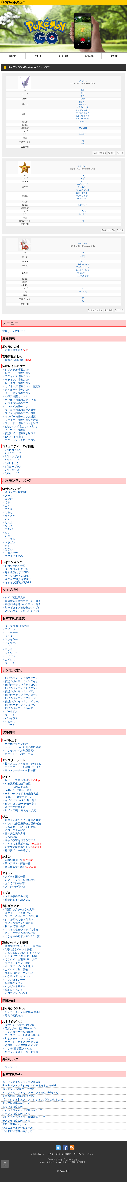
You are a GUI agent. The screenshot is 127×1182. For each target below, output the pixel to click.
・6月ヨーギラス (12, 466)
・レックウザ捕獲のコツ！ (17, 383)
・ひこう (7, 525)
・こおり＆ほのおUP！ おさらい (21, 952)
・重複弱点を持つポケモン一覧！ (21, 604)
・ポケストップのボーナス (17, 754)
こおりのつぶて (82, 264)
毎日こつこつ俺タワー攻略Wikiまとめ (24, 1117)
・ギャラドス (10, 711)
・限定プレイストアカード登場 (20, 1052)
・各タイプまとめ (12, 556)
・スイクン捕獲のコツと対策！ (20, 413)
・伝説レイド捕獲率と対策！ (19, 433)
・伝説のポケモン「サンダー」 (20, 694)
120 (82, 175)
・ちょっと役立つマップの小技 (20, 929)
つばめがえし (83, 273)
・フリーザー (10, 632)
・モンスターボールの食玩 (17, 1031)
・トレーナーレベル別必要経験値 (21, 747)
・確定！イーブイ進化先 (16, 912)
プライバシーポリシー (84, 1154)
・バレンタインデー (13, 979)
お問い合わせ (38, 1154)
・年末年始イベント (13, 983)
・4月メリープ (10, 460)
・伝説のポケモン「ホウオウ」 (20, 678)
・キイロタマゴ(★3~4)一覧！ (19, 800)
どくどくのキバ (82, 110)
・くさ (6, 502)
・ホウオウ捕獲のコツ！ (16, 403)
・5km (83, 211)
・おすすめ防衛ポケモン (16, 847)
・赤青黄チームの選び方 (16, 850)
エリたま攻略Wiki (12, 1106)
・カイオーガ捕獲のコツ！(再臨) (21, 386)
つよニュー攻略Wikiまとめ (17, 1127)
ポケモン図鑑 (63, 56)
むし (83, 93)
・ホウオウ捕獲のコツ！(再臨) (19, 399)
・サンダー (8, 636)
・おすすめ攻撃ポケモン (16, 843)
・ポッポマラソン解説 (15, 743)
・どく (6, 519)
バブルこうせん (82, 196)
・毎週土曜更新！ (12, 350)
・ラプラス (8, 649)
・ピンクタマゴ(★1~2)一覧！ (19, 803)
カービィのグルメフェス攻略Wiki (21, 1082)
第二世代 (83, 292)
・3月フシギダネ (12, 456)
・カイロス (8, 659)
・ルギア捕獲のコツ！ (15, 396)
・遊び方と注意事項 (13, 807)
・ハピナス (8, 721)
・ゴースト (8, 539)
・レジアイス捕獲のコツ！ (17, 373)
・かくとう (8, 515)
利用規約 (66, 1154)
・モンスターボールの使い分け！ (21, 767)
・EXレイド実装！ (13, 436)
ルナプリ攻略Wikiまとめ (16, 1113)
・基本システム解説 (13, 830)
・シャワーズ (10, 653)
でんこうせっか (82, 190)
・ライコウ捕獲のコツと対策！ (20, 409)
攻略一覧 (38, 56)
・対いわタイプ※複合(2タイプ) (20, 611)
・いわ (6, 535)
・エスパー (8, 529)
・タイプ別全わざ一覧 (15, 569)
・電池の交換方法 (12, 1015)
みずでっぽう (83, 184)
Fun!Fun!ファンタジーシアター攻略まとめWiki (29, 1085)
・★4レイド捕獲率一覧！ (17, 790)
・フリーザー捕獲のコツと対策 (20, 423)
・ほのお (7, 499)
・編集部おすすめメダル (16, 899)
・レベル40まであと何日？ (17, 919)
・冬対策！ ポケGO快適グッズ (20, 1045)
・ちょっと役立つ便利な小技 (19, 933)
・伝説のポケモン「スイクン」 (20, 688)
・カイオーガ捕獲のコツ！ (17, 389)
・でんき (7, 509)
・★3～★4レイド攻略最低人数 (20, 793)
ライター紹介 (53, 1154)
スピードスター (82, 193)
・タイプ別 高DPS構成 (15, 626)
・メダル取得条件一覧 (15, 896)
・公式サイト (10, 1067)
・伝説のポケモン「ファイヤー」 (21, 701)
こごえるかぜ (83, 276)
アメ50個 (83, 128)
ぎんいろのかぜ (82, 118)
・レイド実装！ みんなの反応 (19, 810)
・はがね (7, 549)
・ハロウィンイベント (15, 993)
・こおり (7, 512)
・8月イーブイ (10, 473)
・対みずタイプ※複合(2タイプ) (20, 607)
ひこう (83, 258)
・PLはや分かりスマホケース (19, 1038)
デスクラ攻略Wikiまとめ (16, 1120)
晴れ (83, 143)
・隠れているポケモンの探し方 (20, 916)
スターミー (83, 205)
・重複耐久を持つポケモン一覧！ (21, 601)
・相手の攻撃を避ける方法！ (19, 840)
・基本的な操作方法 (13, 833)
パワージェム (83, 198)
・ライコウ (8, 629)
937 (82, 181)
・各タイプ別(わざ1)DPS (16, 579)
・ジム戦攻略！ (11, 837)
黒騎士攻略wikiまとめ (14, 1124)
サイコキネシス (82, 113)
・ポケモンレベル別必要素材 (19, 750)
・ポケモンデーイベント (16, 976)
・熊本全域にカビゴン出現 (17, 973)
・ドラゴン (8, 542)
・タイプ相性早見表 (13, 597)
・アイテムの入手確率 (15, 786)
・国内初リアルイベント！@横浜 (21, 946)
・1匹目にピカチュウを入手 (18, 909)
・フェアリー (10, 552)
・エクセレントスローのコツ (19, 440)
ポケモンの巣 (89, 56)
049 (82, 90)
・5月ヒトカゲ (10, 463)
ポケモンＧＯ (95, 310)
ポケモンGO (99, 153)
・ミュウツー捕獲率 (13, 430)
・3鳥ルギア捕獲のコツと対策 (19, 426)
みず (83, 178)
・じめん (7, 522)
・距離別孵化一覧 (12, 860)
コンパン (83, 122)
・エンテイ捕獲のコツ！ (16, 406)
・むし (6, 532)
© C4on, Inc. (63, 1171)
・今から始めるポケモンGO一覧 (21, 936)
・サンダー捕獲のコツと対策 (19, 416)
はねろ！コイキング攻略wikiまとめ (22, 1110)
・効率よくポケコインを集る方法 (21, 820)
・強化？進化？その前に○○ (18, 923)
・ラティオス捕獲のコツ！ (17, 376)
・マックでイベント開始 (16, 963)
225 (82, 253)
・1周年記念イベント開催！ (18, 949)
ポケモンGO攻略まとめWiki (18, 1089)
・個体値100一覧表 (13, 866)
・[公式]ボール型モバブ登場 (18, 1025)
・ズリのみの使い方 (13, 886)
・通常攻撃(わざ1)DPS (15, 572)
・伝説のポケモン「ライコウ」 (20, 684)
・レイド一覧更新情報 (15, 780)
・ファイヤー (10, 639)
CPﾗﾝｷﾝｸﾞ (114, 56)
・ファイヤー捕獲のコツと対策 (20, 420)
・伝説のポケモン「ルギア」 (19, 691)
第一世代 (83, 134)
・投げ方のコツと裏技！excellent (21, 763)
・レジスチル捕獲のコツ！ (17, 369)
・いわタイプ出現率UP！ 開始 (19, 956)
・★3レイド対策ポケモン (17, 797)
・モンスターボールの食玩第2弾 (21, 1035)
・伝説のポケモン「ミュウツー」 (21, 704)
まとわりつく (83, 107)
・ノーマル (8, 495)
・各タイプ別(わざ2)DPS (16, 582)
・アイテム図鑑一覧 (13, 876)
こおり (83, 256)
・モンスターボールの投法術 (19, 770)
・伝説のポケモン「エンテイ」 (20, 681)
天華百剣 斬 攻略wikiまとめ (18, 1096)
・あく (6, 546)
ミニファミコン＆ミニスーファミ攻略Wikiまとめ (30, 1092)
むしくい (83, 102)
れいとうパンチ (82, 270)
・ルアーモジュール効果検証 (19, 880)
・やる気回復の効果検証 (16, 783)
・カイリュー (10, 646)
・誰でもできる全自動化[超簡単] (21, 1012)
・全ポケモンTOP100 (14, 492)
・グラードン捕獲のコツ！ (17, 393)
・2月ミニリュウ (12, 453)
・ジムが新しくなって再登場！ (20, 826)
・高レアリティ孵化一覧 (16, 863)
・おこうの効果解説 (13, 883)
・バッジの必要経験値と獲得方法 (21, 823)
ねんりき (83, 104)
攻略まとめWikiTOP (13, 331)
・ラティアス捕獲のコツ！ (17, 379)
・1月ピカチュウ (12, 449)
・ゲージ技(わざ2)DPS (15, 575)
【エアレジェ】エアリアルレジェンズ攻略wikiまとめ (32, 1099)
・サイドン (8, 663)
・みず (6, 505)
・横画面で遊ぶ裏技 (13, 926)
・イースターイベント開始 (17, 966)
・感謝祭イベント (12, 989)
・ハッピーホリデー (13, 986)
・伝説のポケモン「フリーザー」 (21, 698)
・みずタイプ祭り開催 (15, 969)
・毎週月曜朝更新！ (13, 359)
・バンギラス (10, 642)
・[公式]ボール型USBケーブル (19, 1028)
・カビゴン (8, 656)
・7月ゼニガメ (10, 470)
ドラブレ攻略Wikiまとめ (16, 1103)
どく (83, 96)
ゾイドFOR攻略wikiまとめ (17, 1131)
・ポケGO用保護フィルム (17, 1048)
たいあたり (83, 187)
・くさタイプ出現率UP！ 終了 (19, 959)
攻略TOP (12, 56)
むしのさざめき (82, 116)
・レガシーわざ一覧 (13, 565)
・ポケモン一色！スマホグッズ (20, 1042)
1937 (83, 99)
